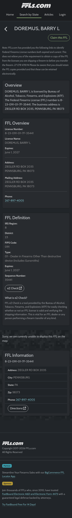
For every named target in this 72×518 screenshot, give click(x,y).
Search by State (29, 14)
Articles (48, 14)
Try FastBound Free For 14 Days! (19, 504)
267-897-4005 (14, 200)
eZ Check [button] (14, 288)
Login (62, 14)
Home (10, 14)
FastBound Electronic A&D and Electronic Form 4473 (30, 494)
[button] (6, 29)
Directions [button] (18, 408)
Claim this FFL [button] (58, 37)
